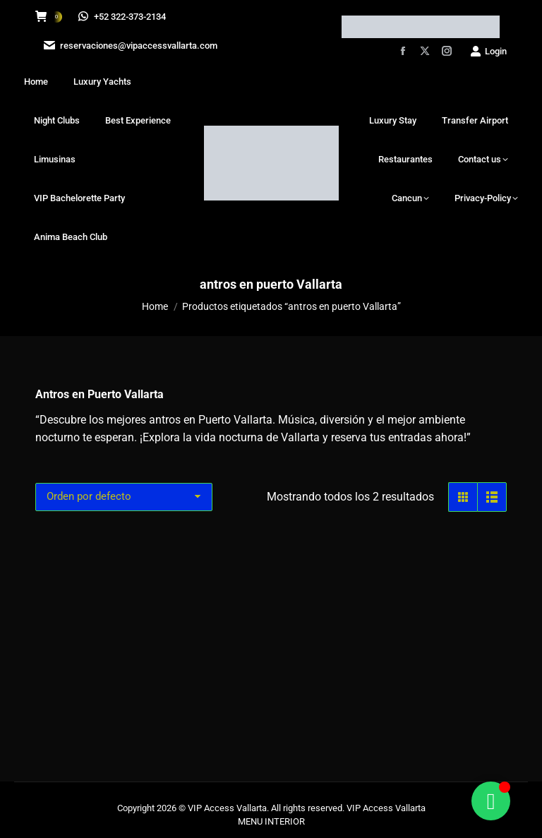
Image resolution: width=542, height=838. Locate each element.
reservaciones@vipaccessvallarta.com (129, 45)
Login (488, 51)
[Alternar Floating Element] (490, 801)
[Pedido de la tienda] (123, 497)
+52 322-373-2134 (122, 16)
